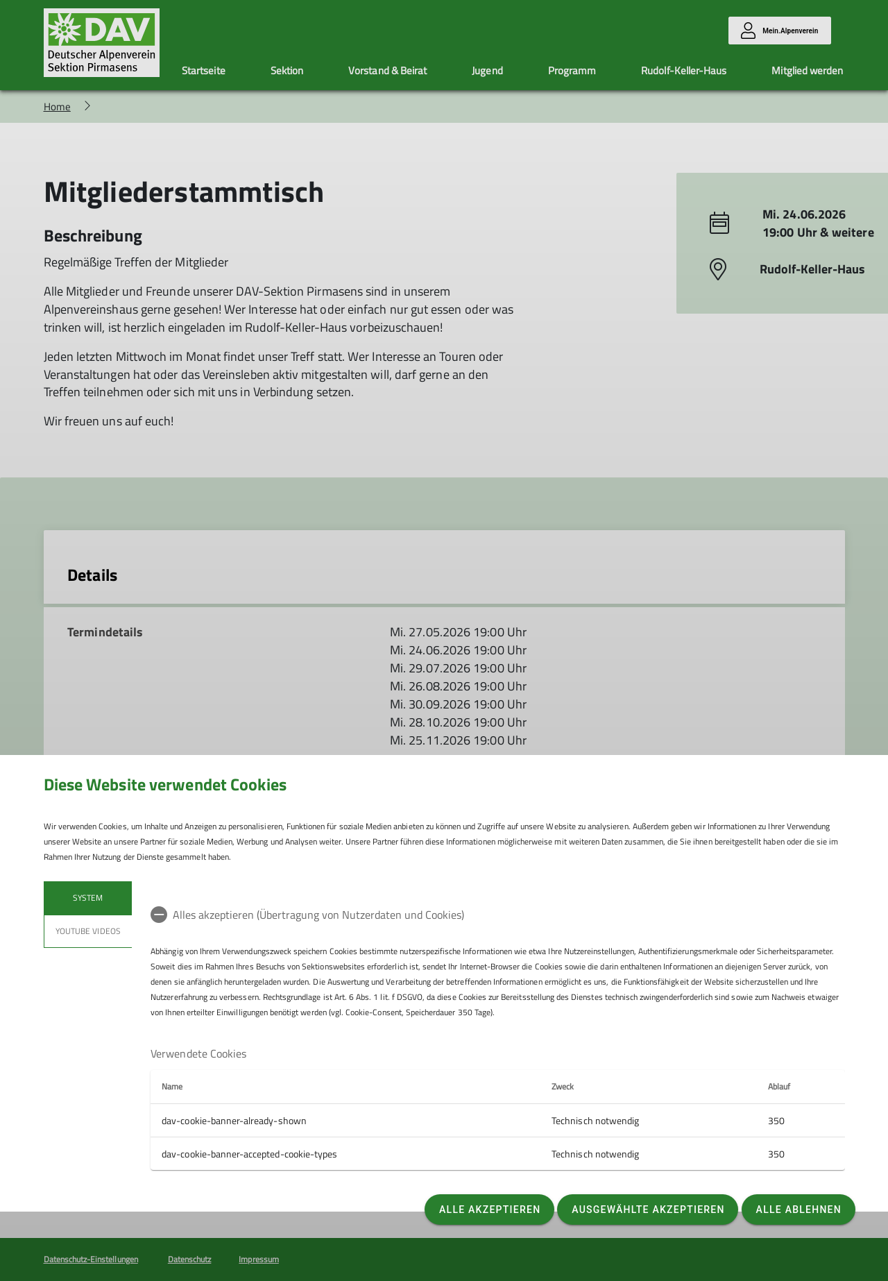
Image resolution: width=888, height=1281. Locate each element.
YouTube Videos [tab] (88, 931)
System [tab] (88, 897)
